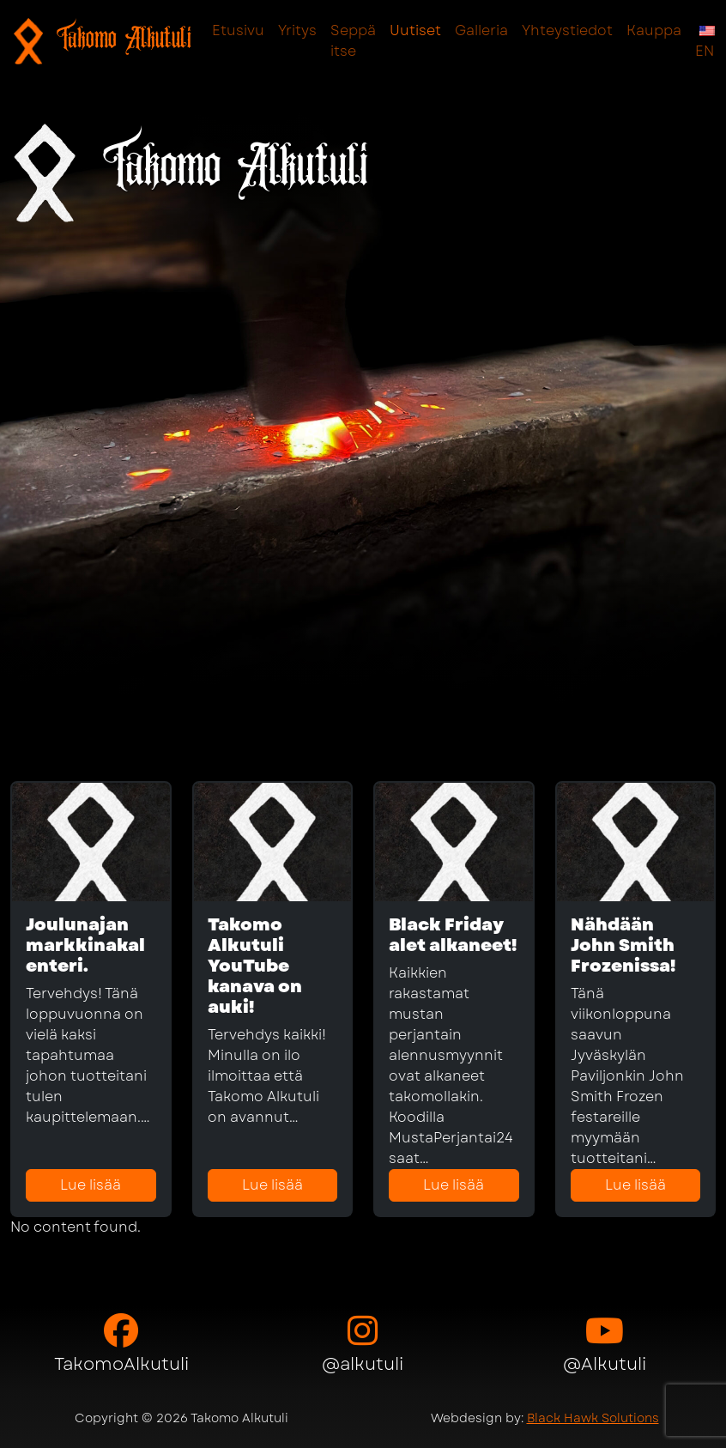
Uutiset (415, 30)
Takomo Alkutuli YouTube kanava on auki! (255, 966)
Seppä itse (353, 41)
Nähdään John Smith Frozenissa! (623, 945)
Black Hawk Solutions (593, 1418)
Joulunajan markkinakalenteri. (85, 945)
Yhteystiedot (567, 30)
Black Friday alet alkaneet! (453, 935)
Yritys (297, 30)
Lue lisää (90, 1185)
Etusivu (238, 30)
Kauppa (653, 30)
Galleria (481, 30)
